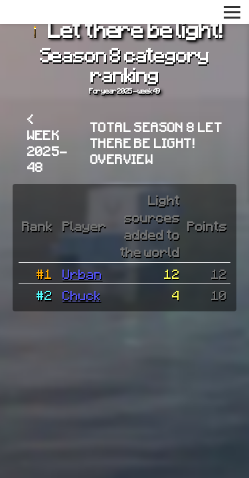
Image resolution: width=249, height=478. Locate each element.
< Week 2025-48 (47, 142)
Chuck (81, 294)
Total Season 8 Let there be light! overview (156, 142)
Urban (82, 273)
